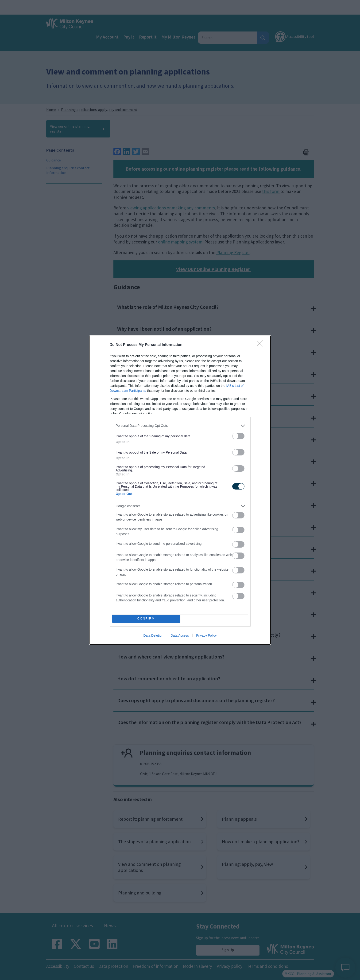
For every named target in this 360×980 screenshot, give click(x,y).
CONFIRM (146, 618)
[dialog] (180, 490)
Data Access (179, 635)
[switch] (238, 436)
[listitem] (180, 425)
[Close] (261, 345)
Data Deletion (153, 635)
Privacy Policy (206, 635)
